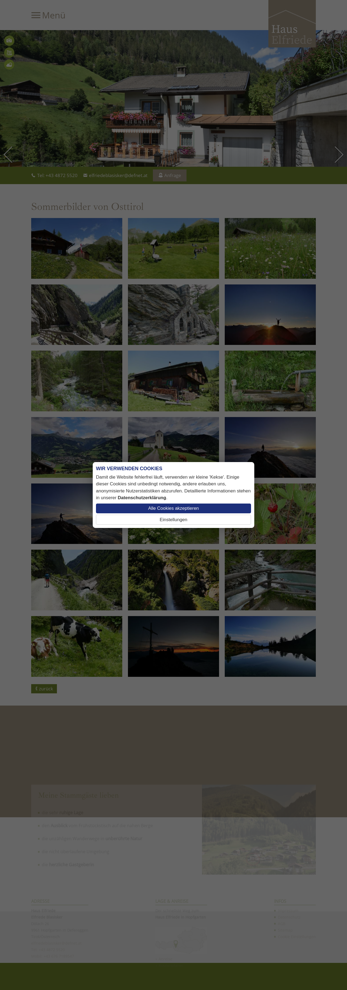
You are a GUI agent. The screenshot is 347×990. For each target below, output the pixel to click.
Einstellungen (173, 519)
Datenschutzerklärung (142, 497)
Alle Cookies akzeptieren (173, 508)
